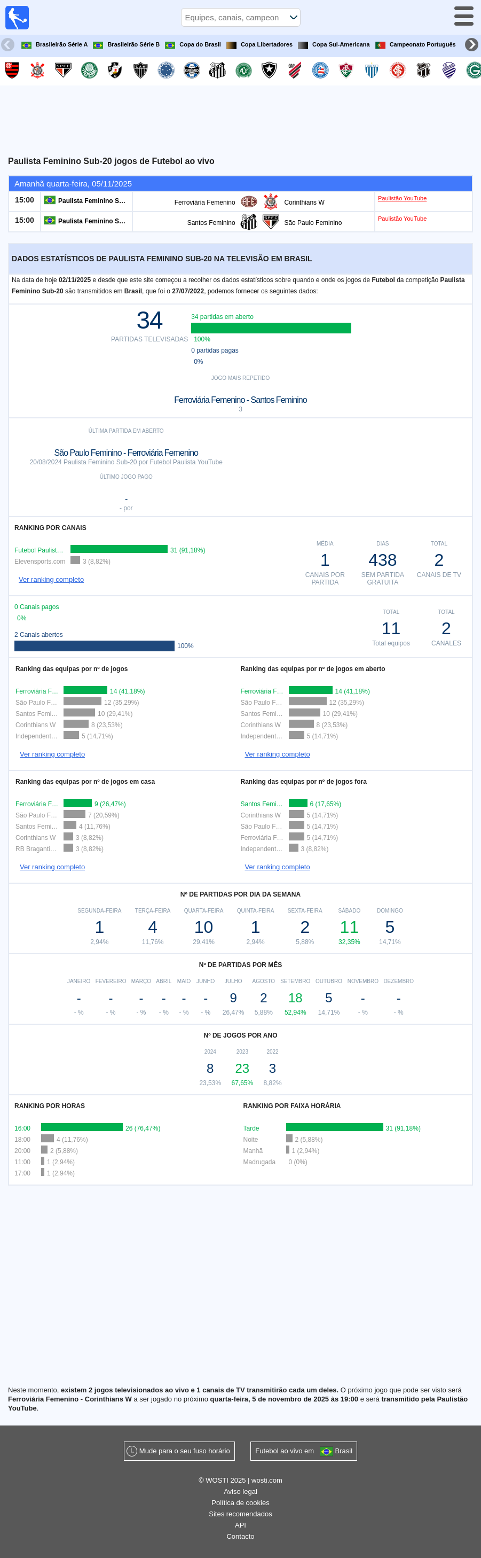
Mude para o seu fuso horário (184, 1451)
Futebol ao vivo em (303, 1451)
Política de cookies (240, 1503)
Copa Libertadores (259, 45)
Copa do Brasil (193, 45)
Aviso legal (240, 1491)
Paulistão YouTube (402, 198)
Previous (9, 46)
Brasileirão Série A (54, 45)
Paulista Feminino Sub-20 (97, 201)
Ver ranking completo (51, 579)
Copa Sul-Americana (334, 45)
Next (473, 46)
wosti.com (266, 1480)
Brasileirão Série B (126, 45)
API (240, 1525)
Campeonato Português (415, 45)
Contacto (240, 1536)
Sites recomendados (240, 1514)
